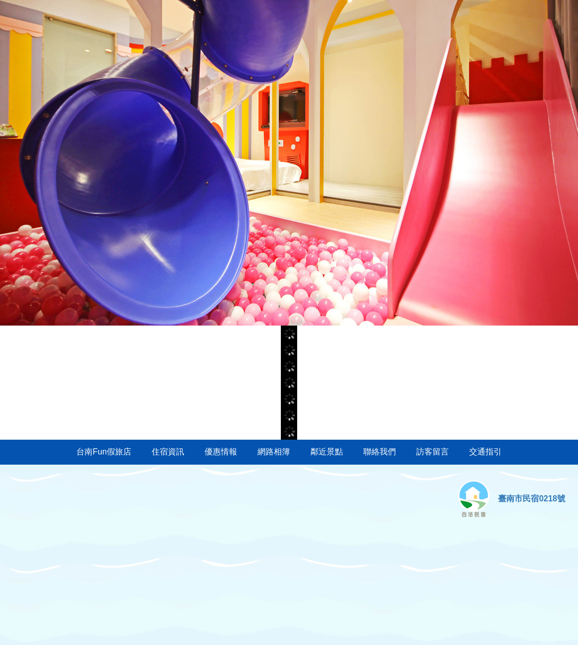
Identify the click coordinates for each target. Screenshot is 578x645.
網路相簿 (273, 451)
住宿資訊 (168, 451)
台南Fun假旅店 (103, 451)
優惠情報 (221, 451)
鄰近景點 (326, 451)
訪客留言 (432, 451)
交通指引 (485, 451)
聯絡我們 (379, 451)
